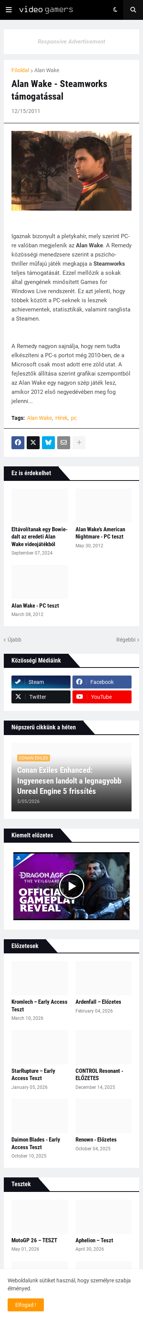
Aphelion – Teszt (94, 1240)
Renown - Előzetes (96, 1139)
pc (74, 418)
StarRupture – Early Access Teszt (33, 1074)
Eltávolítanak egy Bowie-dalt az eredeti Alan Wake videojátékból (39, 537)
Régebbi (125, 640)
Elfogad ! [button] (25, 1305)
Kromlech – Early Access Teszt (39, 1005)
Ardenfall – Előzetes (98, 1001)
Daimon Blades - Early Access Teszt (35, 1143)
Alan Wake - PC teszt (35, 605)
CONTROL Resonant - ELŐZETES (99, 1074)
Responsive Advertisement (71, 41)
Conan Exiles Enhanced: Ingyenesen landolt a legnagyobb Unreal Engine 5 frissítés (69, 781)
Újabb (14, 640)
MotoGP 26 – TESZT (34, 1240)
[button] (9, 10)
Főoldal (20, 70)
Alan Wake (46, 70)
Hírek (61, 418)
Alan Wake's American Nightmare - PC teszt (100, 533)
